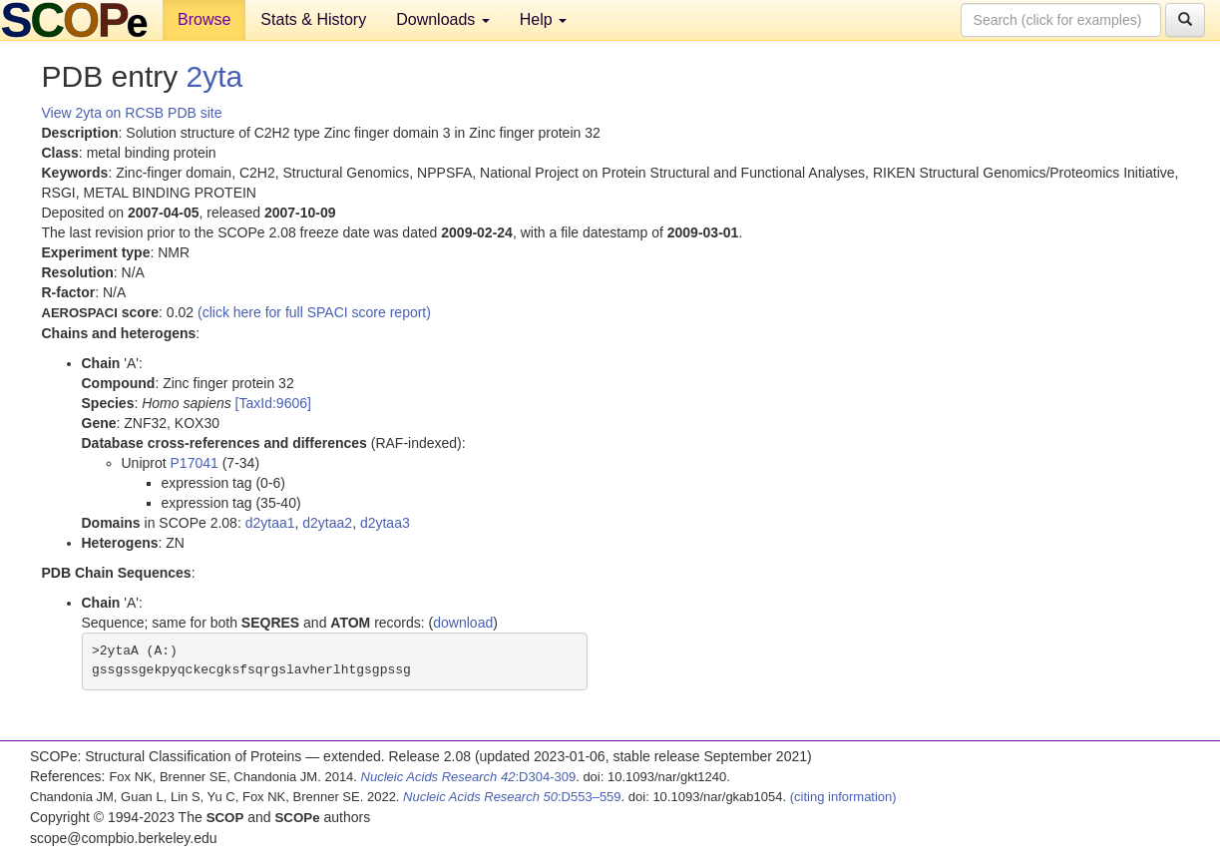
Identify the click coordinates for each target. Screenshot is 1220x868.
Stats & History (313, 19)
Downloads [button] (443, 19)
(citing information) (843, 796)
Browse (204, 19)
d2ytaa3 (385, 523)
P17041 (194, 463)
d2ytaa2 (327, 523)
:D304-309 (469, 776)
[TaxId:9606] (273, 403)
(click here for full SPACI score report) (314, 312)
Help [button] (543, 19)
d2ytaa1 (270, 523)
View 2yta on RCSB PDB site (132, 113)
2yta (215, 76)
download (463, 623)
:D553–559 (512, 796)
